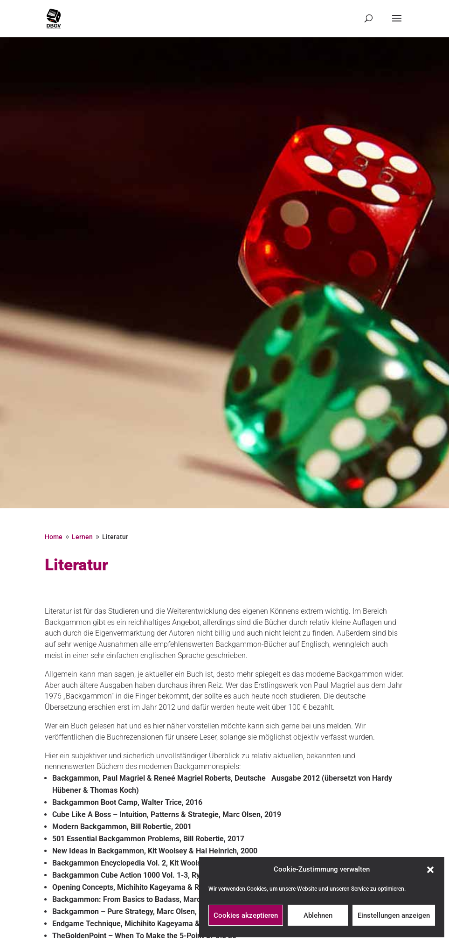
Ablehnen (318, 915)
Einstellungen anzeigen (394, 915)
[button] (430, 869)
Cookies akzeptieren (246, 915)
